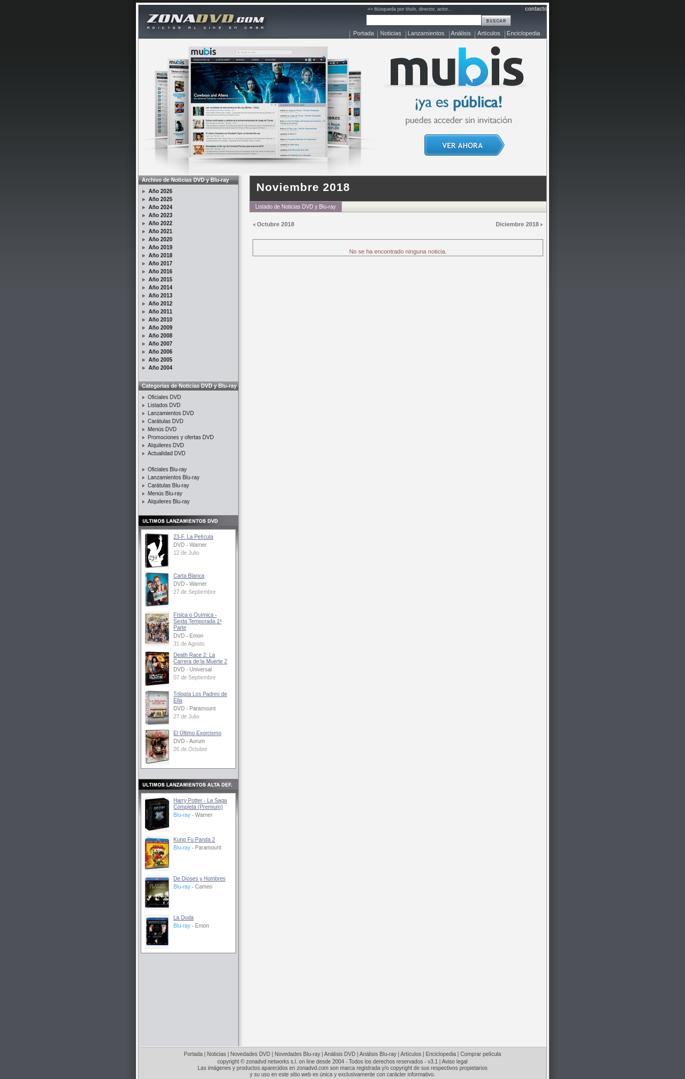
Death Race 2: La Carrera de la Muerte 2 (200, 658)
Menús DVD (162, 429)
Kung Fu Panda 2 (194, 840)
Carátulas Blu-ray (168, 485)
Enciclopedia (523, 33)
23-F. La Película (193, 537)
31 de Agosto (188, 644)
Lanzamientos (426, 33)
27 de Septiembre (194, 592)
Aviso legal (455, 1062)
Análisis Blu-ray (378, 1054)
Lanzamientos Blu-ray (174, 477)
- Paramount (197, 848)
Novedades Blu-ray (297, 1054)
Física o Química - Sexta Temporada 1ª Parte (197, 621)
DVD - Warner (190, 545)
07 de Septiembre (194, 677)
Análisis (461, 33)
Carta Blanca (188, 576)
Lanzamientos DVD (171, 413)
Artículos (488, 33)
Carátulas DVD (166, 421)
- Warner (192, 815)
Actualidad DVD (167, 453)
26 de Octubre (190, 749)
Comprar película (480, 1054)
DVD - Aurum (189, 741)
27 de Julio (186, 717)
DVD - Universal (192, 669)
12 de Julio (186, 553)
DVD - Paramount (194, 708)
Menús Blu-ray (165, 493)
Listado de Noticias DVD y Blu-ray (295, 207)
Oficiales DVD (164, 397)
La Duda (183, 918)
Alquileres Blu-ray (168, 501)
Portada (363, 33)
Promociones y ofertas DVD (181, 437)
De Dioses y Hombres (199, 879)
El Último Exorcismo (197, 733)
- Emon (191, 926)
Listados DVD (164, 405)
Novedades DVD (250, 1054)
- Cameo (192, 887)
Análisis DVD (339, 1054)
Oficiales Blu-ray (167, 469)
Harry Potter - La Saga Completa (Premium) (200, 804)
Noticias (390, 33)
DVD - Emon (188, 636)
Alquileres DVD (166, 445)
